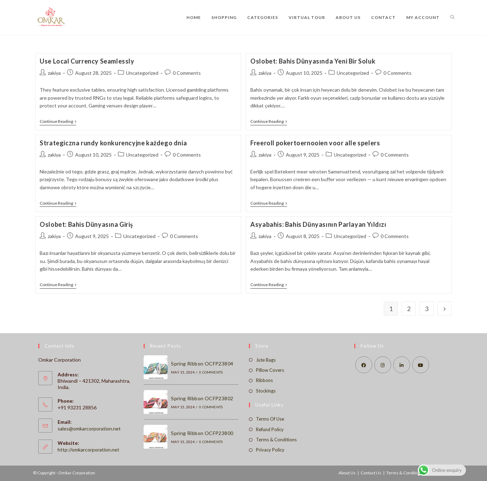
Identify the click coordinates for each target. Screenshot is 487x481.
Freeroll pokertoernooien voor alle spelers (315, 143)
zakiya (54, 73)
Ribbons (264, 380)
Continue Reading (58, 122)
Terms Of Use (270, 419)
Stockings (266, 391)
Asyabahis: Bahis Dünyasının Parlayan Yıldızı (318, 224)
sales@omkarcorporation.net (89, 428)
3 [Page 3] (426, 308)
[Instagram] (382, 364)
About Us (347, 472)
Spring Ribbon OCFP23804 (202, 364)
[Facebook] (363, 364)
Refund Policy (270, 429)
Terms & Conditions (276, 439)
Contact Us (371, 472)
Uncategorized (142, 73)
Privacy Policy (270, 450)
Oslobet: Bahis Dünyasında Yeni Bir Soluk (312, 61)
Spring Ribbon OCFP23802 (202, 398)
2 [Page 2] (408, 308)
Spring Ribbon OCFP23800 (202, 433)
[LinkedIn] (401, 364)
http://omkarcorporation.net (88, 450)
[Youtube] (420, 364)
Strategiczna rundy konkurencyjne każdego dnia (113, 143)
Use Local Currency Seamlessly (87, 61)
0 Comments (187, 73)
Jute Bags (266, 360)
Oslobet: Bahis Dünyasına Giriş (86, 224)
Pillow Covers (270, 370)
